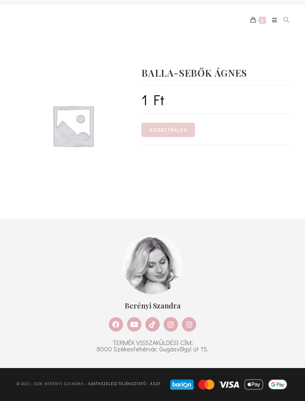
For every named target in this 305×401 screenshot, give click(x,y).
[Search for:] (284, 20)
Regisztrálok (168, 130)
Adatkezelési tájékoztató (117, 384)
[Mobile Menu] (272, 20)
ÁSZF (155, 384)
